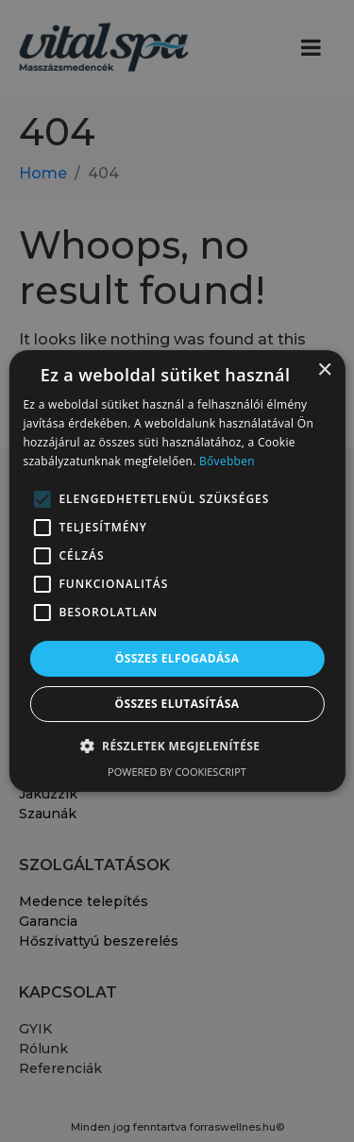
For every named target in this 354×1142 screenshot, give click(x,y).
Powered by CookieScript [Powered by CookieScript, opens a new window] (177, 771)
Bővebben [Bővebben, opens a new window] (227, 461)
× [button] (324, 370)
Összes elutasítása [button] (177, 704)
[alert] (177, 571)
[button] (177, 745)
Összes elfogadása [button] (177, 658)
